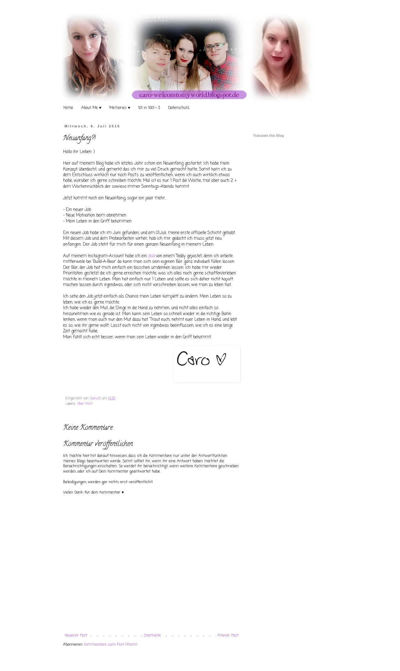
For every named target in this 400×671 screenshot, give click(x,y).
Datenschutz (178, 108)
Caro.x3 (96, 398)
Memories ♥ (119, 108)
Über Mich (85, 403)
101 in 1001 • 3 (149, 108)
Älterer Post (228, 635)
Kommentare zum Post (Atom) (110, 645)
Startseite (152, 635)
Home (68, 108)
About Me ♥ (91, 108)
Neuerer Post (76, 635)
